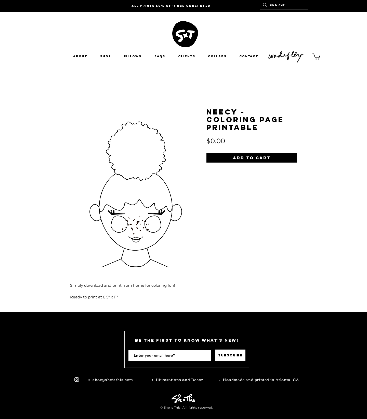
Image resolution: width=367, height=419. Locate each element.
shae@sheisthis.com (113, 380)
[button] (217, 56)
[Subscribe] (230, 355)
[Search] (284, 5)
